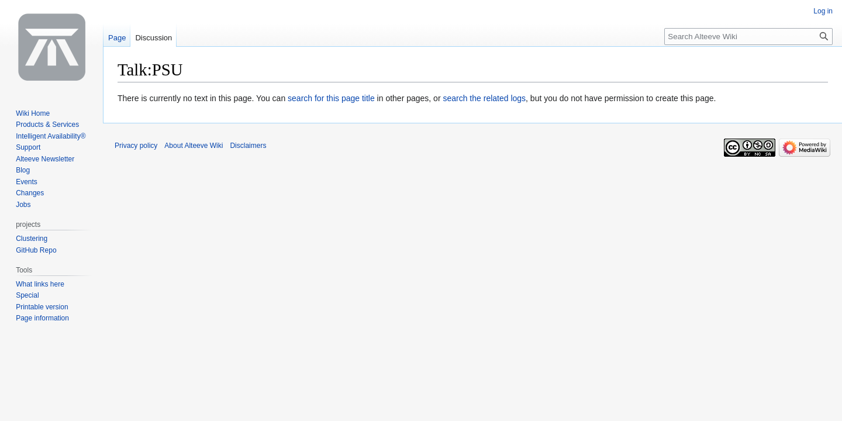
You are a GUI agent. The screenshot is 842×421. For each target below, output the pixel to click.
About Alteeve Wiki (193, 146)
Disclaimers (248, 146)
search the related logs (484, 98)
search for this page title (331, 98)
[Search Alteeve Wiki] (748, 36)
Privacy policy (136, 146)
